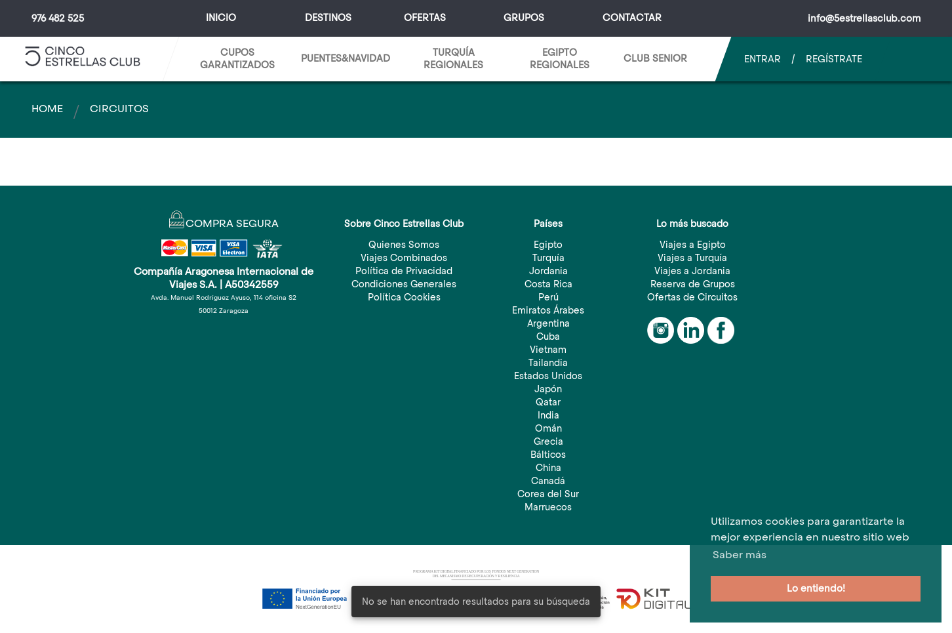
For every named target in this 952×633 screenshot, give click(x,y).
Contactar (632, 18)
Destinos (328, 18)
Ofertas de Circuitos (692, 297)
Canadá (548, 481)
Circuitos (119, 108)
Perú (548, 297)
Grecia (548, 441)
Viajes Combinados (404, 258)
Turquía (548, 258)
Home (47, 108)
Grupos (524, 18)
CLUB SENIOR (655, 58)
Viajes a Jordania (692, 271)
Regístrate (834, 59)
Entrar (762, 59)
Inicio (221, 18)
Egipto (548, 245)
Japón (548, 389)
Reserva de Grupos (692, 284)
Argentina (548, 323)
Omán (548, 428)
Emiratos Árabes (548, 310)
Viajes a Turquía (692, 258)
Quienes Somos (403, 245)
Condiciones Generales (403, 284)
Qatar (548, 402)
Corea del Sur (548, 494)
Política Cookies (404, 297)
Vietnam (548, 350)
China (548, 468)
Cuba (548, 336)
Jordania (548, 271)
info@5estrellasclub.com (864, 18)
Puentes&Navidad (345, 58)
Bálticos (548, 454)
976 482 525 (57, 18)
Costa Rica (548, 284)
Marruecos (548, 507)
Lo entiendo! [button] (816, 588)
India (548, 415)
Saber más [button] (739, 555)
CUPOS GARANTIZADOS (237, 59)
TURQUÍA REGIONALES (453, 59)
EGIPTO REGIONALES (559, 59)
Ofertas (425, 18)
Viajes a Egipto (693, 245)
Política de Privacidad (403, 271)
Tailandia (548, 363)
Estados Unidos (548, 376)
